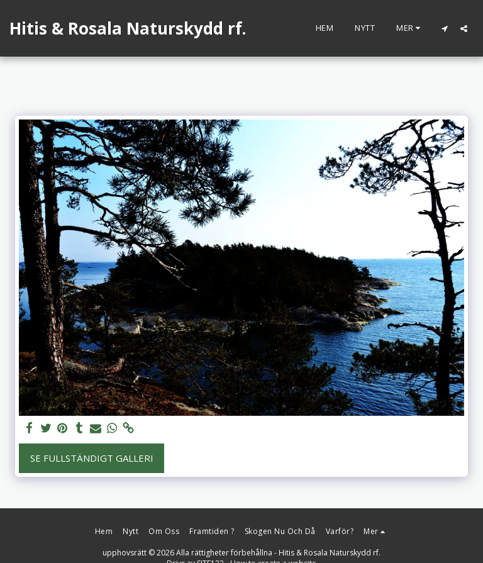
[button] (444, 28)
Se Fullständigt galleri (91, 458)
